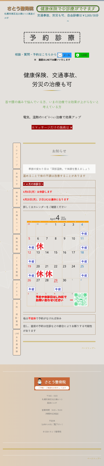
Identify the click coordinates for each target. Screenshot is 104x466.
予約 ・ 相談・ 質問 (17, 314)
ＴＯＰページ (17, 155)
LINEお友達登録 (17, 342)
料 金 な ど (18, 198)
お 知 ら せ (18, 178)
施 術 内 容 (18, 243)
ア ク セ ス (18, 289)
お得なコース (17, 220)
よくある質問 (17, 266)
